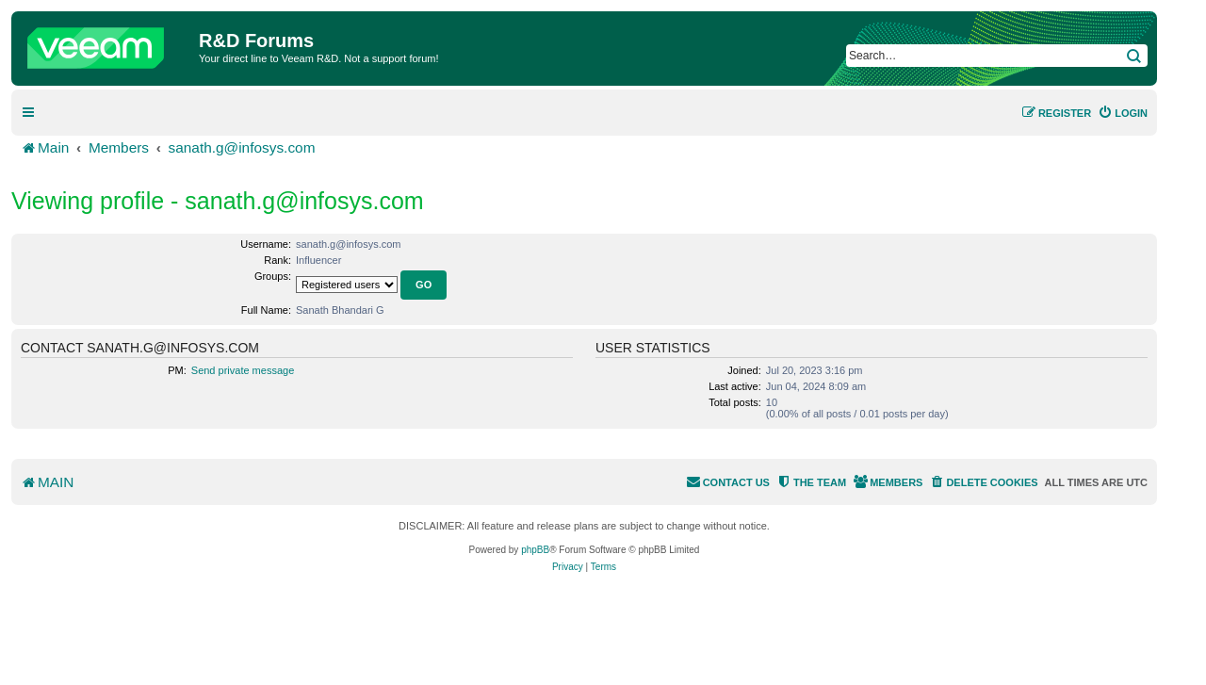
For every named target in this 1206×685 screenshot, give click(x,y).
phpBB (535, 550)
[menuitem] (1123, 113)
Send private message (242, 370)
